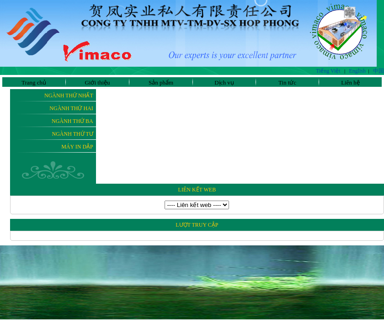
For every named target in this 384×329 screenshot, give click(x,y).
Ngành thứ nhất (68, 95)
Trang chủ (33, 82)
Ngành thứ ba (72, 121)
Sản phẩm (161, 82)
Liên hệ (350, 82)
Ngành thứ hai (71, 108)
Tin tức (287, 82)
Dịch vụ (224, 82)
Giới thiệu (97, 82)
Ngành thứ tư (72, 134)
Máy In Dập (77, 146)
